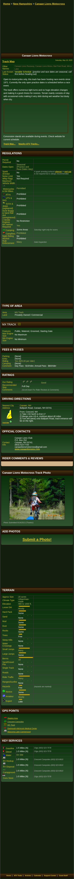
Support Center (50, 875)
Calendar (37, 875)
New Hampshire (22, 3)
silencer (58, 172)
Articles (28, 875)
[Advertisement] (37, 275)
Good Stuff (63, 875)
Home (6, 3)
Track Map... (9, 144)
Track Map (8, 61)
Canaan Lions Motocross (50, 3)
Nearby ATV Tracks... (28, 144)
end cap (67, 172)
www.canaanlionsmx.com (27, 449)
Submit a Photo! (36, 539)
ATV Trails (18, 875)
